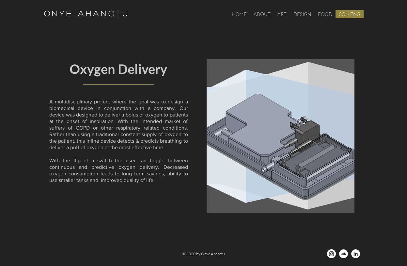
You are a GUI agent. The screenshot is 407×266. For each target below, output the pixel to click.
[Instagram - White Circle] (331, 253)
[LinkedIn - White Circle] (355, 253)
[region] (280, 136)
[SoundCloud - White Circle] (343, 253)
